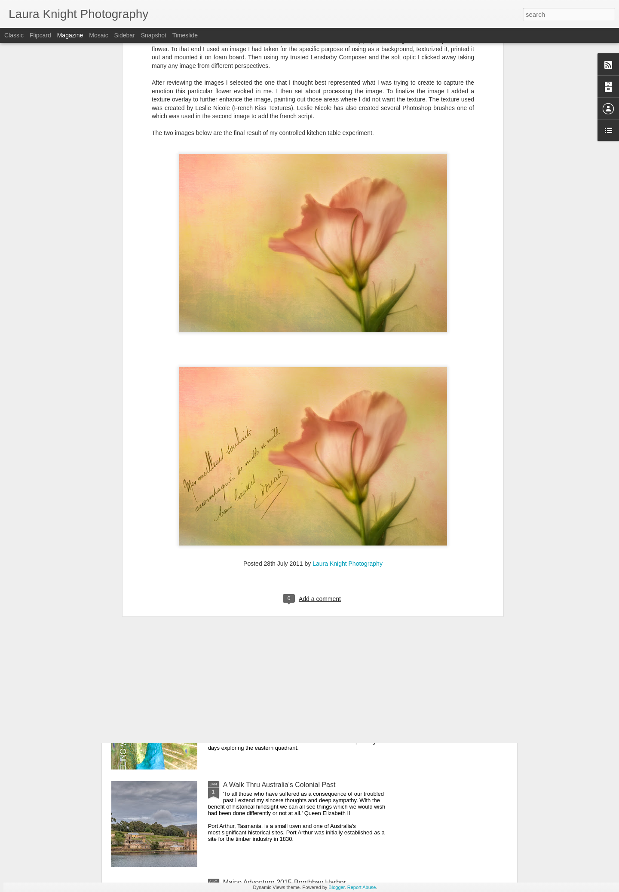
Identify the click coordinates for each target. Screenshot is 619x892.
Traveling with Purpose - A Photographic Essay (294, 687)
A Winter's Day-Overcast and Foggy (277, 589)
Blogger (336, 887)
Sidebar (124, 35)
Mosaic (98, 35)
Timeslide (185, 35)
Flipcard (40, 35)
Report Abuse (361, 887)
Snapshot (153, 35)
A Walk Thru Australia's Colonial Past (279, 784)
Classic (14, 35)
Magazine (70, 35)
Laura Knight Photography (348, 444)
